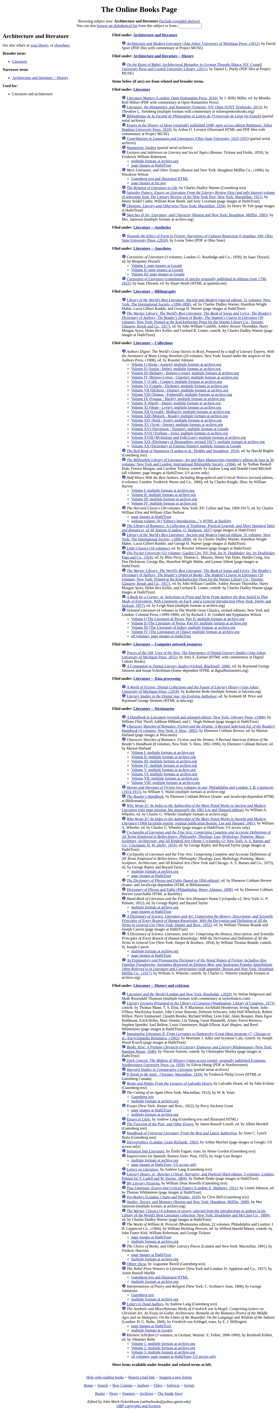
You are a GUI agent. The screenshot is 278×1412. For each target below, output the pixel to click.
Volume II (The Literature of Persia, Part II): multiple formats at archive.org (189, 623)
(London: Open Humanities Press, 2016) (172, 98)
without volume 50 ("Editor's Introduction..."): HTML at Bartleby (181, 521)
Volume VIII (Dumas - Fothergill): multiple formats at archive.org (181, 394)
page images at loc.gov (148, 183)
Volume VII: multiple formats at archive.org (164, 778)
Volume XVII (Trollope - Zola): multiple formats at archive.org (179, 433)
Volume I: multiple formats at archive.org (162, 490)
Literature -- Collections (153, 343)
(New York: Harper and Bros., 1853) (197, 920)
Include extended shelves (179, 21)
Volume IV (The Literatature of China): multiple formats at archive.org (185, 632)
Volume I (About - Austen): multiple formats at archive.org (176, 364)
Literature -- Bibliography (154, 291)
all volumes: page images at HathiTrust (161, 636)
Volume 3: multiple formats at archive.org (163, 1352)
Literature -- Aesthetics (152, 227)
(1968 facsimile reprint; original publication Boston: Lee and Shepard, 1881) (194, 821)
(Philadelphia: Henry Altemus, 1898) (180, 890)
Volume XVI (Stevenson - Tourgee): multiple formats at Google (180, 429)
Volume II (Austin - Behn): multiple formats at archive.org (176, 369)
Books (100, 1393)
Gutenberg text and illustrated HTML (159, 179)
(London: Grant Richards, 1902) (162, 1142)
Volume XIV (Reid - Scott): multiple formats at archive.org (176, 420)
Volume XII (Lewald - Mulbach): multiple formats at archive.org (180, 412)
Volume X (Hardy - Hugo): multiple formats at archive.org (176, 403)
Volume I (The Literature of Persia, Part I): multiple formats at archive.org (187, 619)
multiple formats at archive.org (154, 161)
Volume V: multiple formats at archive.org (163, 770)
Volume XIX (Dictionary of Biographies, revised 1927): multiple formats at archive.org (198, 442)
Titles (158, 1385)
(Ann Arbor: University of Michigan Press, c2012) (193, 44)
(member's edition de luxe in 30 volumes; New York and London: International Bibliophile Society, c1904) (198, 462)
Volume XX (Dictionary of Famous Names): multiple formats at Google (186, 446)
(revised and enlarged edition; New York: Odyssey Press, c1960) (196, 717)
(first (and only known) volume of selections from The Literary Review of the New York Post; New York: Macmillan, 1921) (198, 194)
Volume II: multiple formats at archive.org (163, 495)
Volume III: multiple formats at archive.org (164, 499)
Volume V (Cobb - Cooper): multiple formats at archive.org (176, 382)
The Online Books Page (139, 9)
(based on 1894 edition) (173, 880)
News (113, 1393)
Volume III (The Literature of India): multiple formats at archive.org (183, 627)
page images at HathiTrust (151, 165)
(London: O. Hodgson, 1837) (198, 528)
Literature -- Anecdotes (152, 248)
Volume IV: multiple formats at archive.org (164, 503)
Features (128, 1393)
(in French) (194, 116)
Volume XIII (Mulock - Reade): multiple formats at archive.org (179, 416)
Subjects (173, 1385)
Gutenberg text (142, 1097)
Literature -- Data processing (157, 679)
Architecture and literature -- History (40, 78)
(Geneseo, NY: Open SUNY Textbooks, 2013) (194, 107)
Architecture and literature (155, 35)
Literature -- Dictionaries (153, 709)
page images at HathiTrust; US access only (164, 1165)
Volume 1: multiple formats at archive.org (163, 1344)
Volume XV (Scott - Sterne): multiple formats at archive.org (177, 425)
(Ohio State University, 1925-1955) (188, 139)
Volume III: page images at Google (158, 274)
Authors (143, 1385)
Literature (19, 61)
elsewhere (62, 45)
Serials (189, 1385)
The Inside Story (170, 1393)
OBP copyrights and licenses (138, 1406)
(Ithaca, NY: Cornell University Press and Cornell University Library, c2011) (192, 67)
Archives (146, 1393)
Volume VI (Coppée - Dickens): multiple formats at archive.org (179, 386)
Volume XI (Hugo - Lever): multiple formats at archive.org (176, 407)
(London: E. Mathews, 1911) (182, 1188)
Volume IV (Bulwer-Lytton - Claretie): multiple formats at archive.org (184, 377)
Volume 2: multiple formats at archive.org (163, 1348)
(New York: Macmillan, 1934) (176, 206)
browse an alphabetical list (117, 26)
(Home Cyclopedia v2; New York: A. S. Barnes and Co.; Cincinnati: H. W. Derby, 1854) (196, 838)
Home (88, 1385)
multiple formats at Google (151, 1330)
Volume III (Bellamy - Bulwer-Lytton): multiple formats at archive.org (185, 373)
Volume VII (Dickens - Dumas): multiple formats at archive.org (179, 390)
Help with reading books (105, 1377)
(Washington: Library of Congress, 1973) (200, 1003)
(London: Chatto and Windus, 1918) (163, 1197)
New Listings (122, 1385)
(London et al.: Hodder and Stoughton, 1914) (183, 451)
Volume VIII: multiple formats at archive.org (165, 783)
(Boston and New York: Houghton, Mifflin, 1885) (197, 215)
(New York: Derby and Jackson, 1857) (196, 601)
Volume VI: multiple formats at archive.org (164, 774)
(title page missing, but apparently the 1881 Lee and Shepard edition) (194, 808)
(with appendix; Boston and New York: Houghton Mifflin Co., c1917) (197, 966)
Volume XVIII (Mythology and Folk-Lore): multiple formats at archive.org (188, 437)
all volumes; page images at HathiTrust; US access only (173, 1356)
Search (102, 1385)
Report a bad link (141, 1377)
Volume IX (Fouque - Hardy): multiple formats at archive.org (178, 399)
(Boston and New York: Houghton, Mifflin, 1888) (188, 1202)
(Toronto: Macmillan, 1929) (164, 1074)
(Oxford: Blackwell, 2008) (178, 666)
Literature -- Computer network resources (167, 644)
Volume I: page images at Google (156, 266)
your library (39, 45)
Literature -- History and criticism (161, 986)
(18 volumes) (148, 548)
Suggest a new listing (175, 1377)
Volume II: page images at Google (157, 270)
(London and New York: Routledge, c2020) (179, 994)
